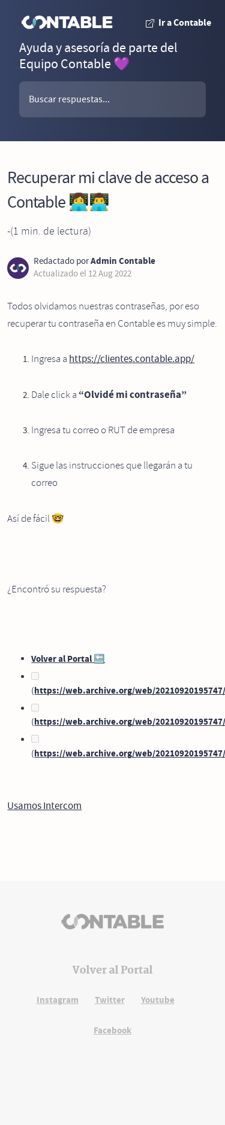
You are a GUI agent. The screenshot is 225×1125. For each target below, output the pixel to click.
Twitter (110, 1000)
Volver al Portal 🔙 (68, 659)
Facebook (112, 1030)
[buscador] (112, 99)
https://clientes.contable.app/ (131, 358)
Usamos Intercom (44, 805)
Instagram (58, 1000)
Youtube (158, 1000)
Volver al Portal (113, 970)
